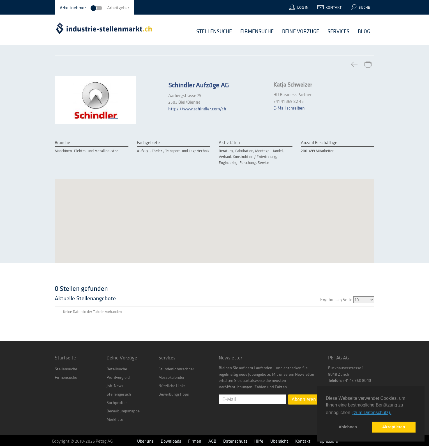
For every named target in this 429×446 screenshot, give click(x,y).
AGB (212, 441)
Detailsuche (117, 369)
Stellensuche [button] (214, 31)
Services (167, 358)
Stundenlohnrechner (176, 369)
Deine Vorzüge (122, 358)
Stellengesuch (119, 394)
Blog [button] (364, 31)
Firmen (194, 441)
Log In (302, 7)
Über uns (145, 441)
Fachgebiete (148, 142)
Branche (62, 142)
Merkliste (115, 419)
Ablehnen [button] (347, 427)
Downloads (171, 441)
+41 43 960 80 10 (356, 380)
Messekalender (171, 377)
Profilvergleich (119, 377)
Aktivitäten (229, 142)
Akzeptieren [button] (393, 427)
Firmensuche (66, 377)
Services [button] (338, 31)
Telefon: (335, 380)
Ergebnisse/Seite (347, 299)
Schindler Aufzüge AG (198, 85)
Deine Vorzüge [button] (300, 31)
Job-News (115, 386)
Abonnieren (304, 399)
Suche (364, 7)
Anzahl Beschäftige (319, 142)
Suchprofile (116, 402)
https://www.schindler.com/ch (197, 109)
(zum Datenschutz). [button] (371, 412)
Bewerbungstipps (173, 394)
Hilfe (258, 441)
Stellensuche (66, 369)
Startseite (65, 358)
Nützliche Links (172, 386)
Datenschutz (235, 441)
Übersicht (279, 441)
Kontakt (334, 7)
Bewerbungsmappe (123, 411)
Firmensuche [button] (257, 31)
